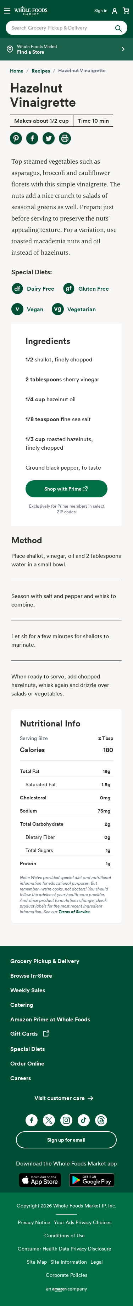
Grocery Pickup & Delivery (44, 961)
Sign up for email (66, 1139)
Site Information (68, 1261)
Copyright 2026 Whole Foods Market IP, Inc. (66, 1205)
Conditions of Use (64, 1235)
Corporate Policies (66, 1274)
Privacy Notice (34, 1222)
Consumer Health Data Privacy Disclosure (64, 1248)
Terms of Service (74, 911)
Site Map (37, 1261)
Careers (20, 1078)
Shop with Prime (66, 488)
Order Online (27, 1063)
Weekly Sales (27, 990)
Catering (21, 1005)
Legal (96, 1261)
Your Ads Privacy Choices (82, 1222)
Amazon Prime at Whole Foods (50, 1019)
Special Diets (27, 1049)
